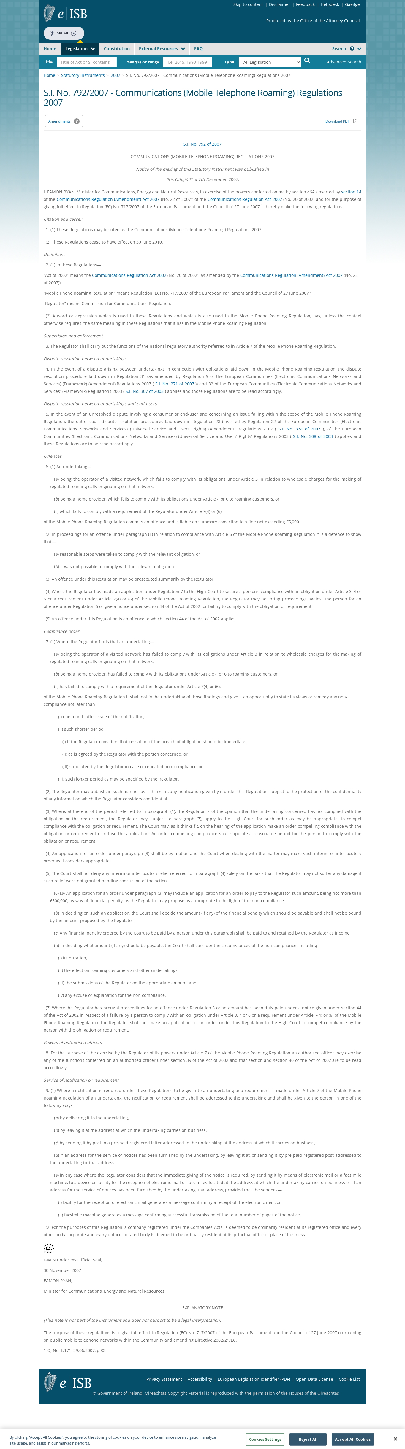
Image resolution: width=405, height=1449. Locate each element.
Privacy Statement (164, 1379)
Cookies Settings (265, 1441)
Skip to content (248, 4)
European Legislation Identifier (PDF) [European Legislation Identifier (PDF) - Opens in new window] (254, 1379)
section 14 (351, 192)
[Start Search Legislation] (307, 60)
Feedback (305, 4)
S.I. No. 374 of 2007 (300, 429)
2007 (115, 75)
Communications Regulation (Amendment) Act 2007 (108, 199)
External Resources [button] (158, 48)
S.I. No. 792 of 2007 (202, 144)
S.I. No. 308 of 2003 (313, 436)
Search (343, 48)
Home (50, 48)
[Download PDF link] (341, 121)
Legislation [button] (76, 48)
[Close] (395, 1441)
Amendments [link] (59, 121)
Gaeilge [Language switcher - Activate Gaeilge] (352, 4)
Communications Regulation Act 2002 (245, 199)
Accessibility (200, 1379)
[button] (352, 48)
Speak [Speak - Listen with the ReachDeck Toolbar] (63, 33)
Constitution (117, 48)
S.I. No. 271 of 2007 (174, 384)
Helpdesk (330, 4)
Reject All (308, 1441)
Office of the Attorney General (330, 20)
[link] (339, 62)
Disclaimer (279, 4)
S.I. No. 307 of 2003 (145, 391)
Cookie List (349, 1379)
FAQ (198, 48)
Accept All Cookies (353, 1441)
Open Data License (314, 1379)
